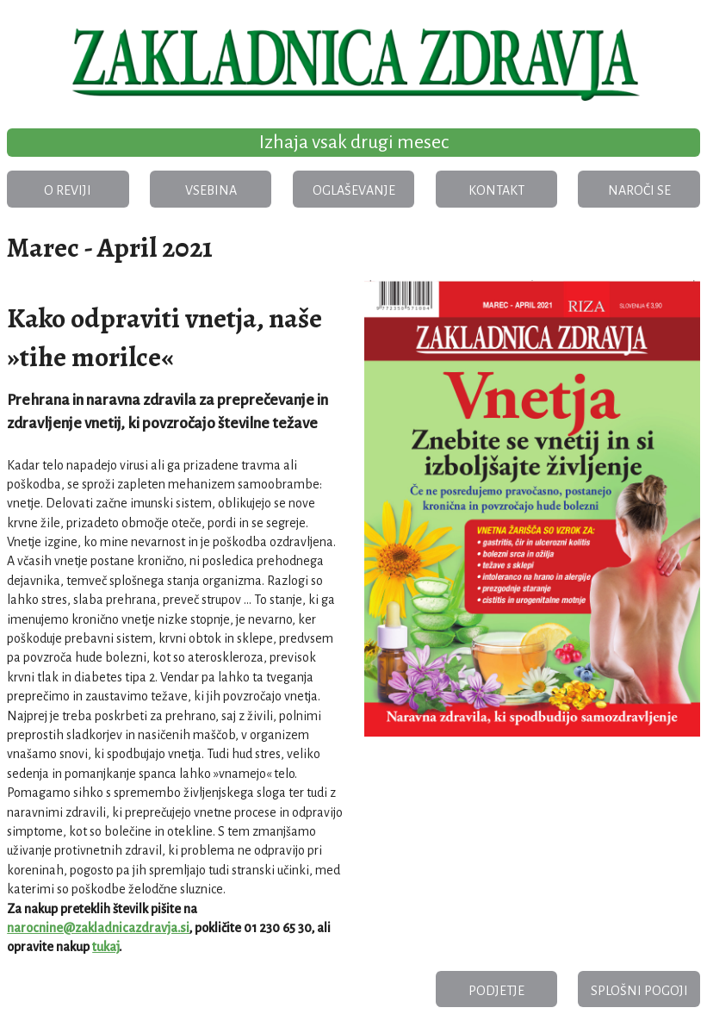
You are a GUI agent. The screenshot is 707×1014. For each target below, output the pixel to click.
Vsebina (211, 190)
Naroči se (639, 190)
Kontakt (496, 190)
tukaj (105, 947)
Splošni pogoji (639, 991)
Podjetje (496, 991)
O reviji (67, 190)
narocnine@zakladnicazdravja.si (98, 928)
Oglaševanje (354, 190)
